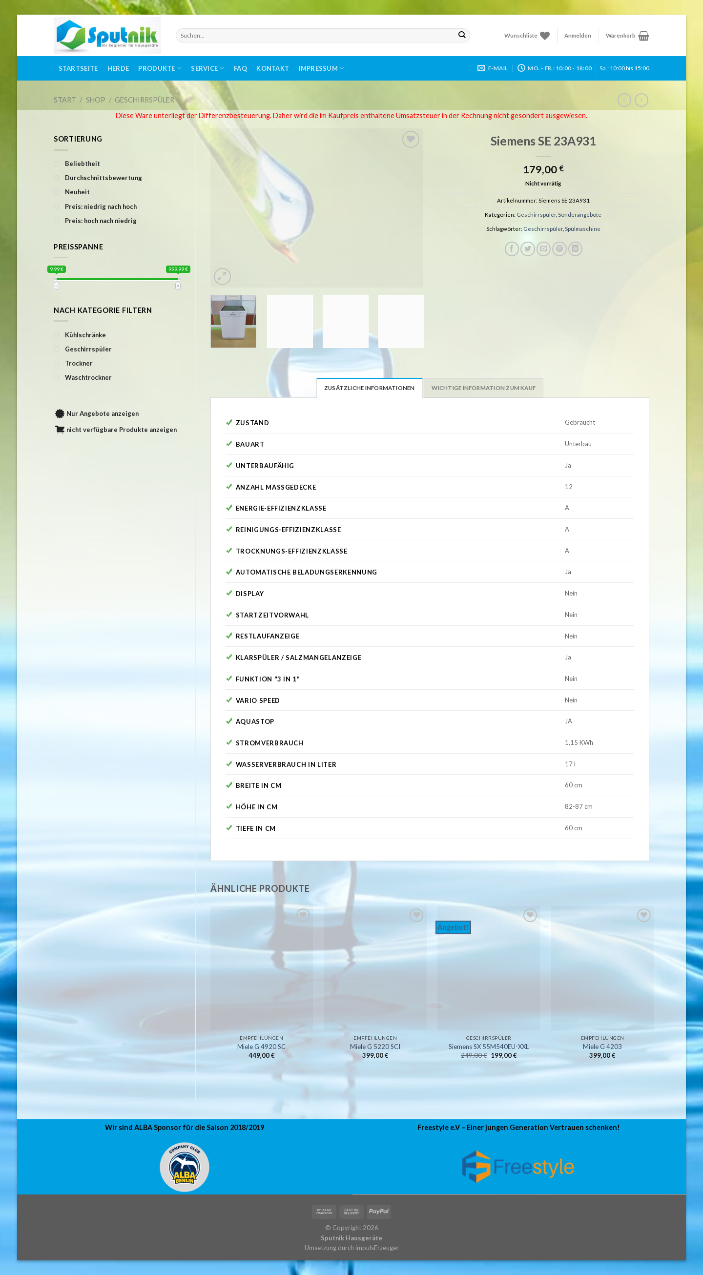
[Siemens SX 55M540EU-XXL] (488, 968)
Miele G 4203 (602, 1046)
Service (207, 68)
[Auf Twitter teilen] (527, 249)
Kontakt (272, 68)
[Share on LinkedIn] (575, 249)
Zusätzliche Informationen (369, 388)
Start (65, 100)
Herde (118, 68)
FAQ (240, 68)
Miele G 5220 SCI (375, 1046)
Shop (95, 100)
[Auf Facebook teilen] (512, 249)
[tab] (369, 387)
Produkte (160, 68)
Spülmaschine (582, 229)
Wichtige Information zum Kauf (484, 388)
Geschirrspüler (144, 100)
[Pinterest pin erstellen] (559, 249)
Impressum (322, 68)
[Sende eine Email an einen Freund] (544, 249)
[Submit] (462, 35)
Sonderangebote (579, 214)
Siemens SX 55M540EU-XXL (489, 1046)
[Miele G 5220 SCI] (375, 968)
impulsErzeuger (377, 1248)
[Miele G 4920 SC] (261, 968)
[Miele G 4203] (602, 968)
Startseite (78, 68)
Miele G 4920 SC (261, 1046)
